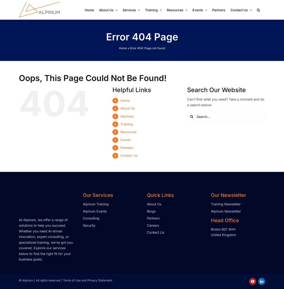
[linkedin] (261, 281)
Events (125, 140)
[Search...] (226, 116)
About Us (127, 108)
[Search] (191, 116)
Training (126, 124)
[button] (258, 9)
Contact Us (129, 155)
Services (127, 116)
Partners (126, 148)
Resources (128, 132)
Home (123, 48)
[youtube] (252, 281)
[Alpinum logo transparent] (39, 194)
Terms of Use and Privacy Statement (87, 280)
